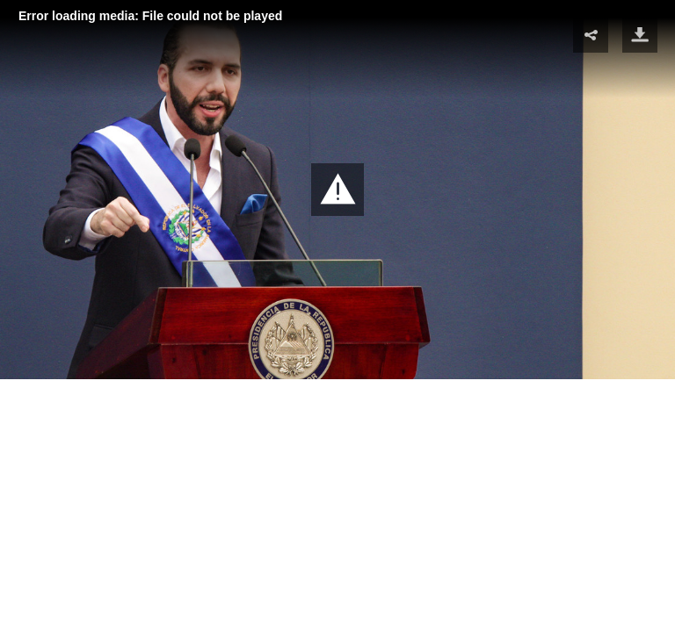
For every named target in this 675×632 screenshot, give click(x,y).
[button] (337, 189)
